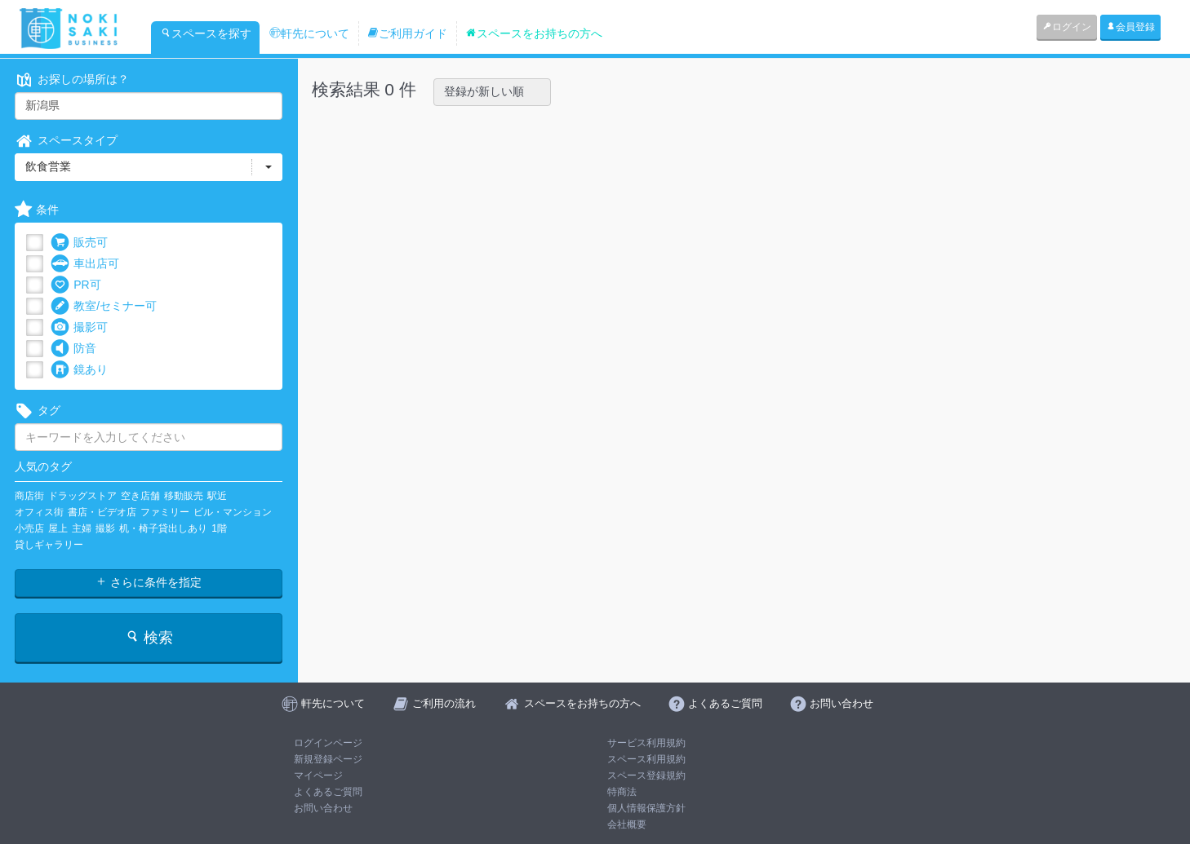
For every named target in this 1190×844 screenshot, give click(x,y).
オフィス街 (39, 512)
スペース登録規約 (646, 775)
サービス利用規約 (646, 743)
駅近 (217, 496)
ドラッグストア (82, 496)
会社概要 (626, 824)
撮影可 (79, 327)
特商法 (622, 792)
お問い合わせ (323, 808)
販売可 (79, 242)
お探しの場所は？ (72, 79)
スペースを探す (205, 33)
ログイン (1066, 27)
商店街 (29, 496)
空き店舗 (140, 496)
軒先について (309, 33)
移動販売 (183, 496)
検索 (149, 637)
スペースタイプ (66, 140)
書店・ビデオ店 (102, 512)
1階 (219, 528)
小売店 (29, 528)
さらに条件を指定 (148, 582)
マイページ (318, 775)
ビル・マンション (232, 512)
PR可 (75, 285)
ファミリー (164, 512)
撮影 (105, 528)
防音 (73, 348)
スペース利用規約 (646, 759)
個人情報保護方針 (646, 808)
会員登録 (1130, 27)
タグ (37, 410)
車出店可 (85, 263)
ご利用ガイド (407, 33)
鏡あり (79, 369)
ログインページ (328, 743)
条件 (37, 210)
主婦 (81, 528)
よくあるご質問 (328, 792)
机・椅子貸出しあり (163, 528)
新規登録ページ (328, 759)
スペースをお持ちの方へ (533, 33)
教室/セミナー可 (104, 306)
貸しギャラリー (49, 544)
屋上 (58, 528)
